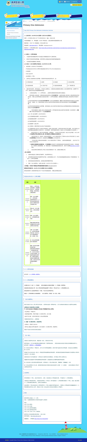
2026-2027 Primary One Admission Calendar (12, 33)
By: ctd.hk (80, 440)
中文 (79, 1)
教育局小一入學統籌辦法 (35, 345)
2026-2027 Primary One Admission (39, 21)
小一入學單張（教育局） (34, 274)
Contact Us (74, 1)
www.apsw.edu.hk (33, 45)
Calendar (68, 1)
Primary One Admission (11, 30)
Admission (30, 21)
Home (62, 1)
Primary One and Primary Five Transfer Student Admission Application (13, 37)
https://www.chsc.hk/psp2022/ (41, 418)
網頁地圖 (7, 440)
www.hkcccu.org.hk (74, 145)
